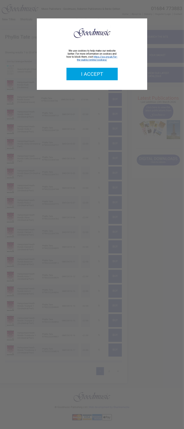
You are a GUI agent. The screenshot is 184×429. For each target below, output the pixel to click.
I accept (92, 74)
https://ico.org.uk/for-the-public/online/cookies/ (97, 58)
